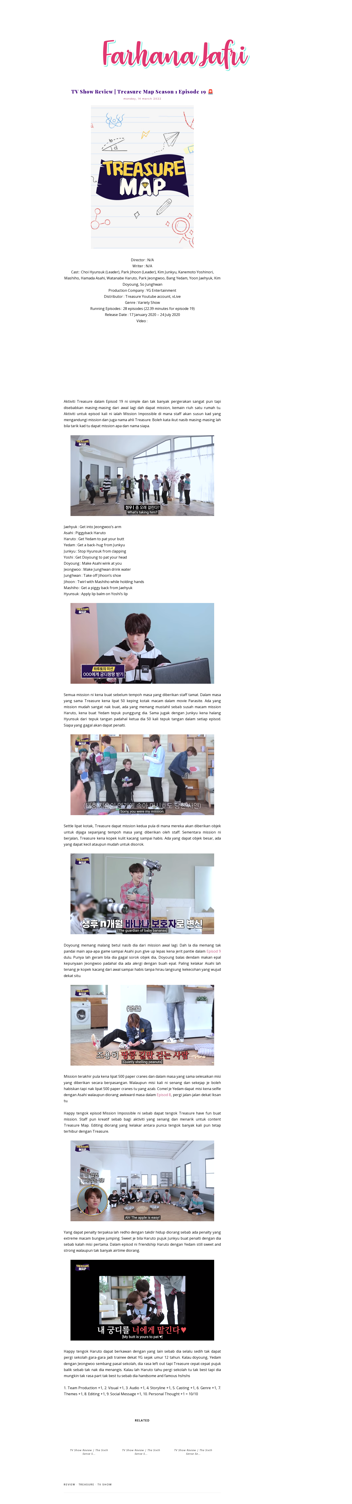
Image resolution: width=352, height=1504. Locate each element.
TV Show (104, 1484)
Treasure (86, 1484)
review (69, 1484)
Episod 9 (214, 951)
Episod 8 (164, 1094)
